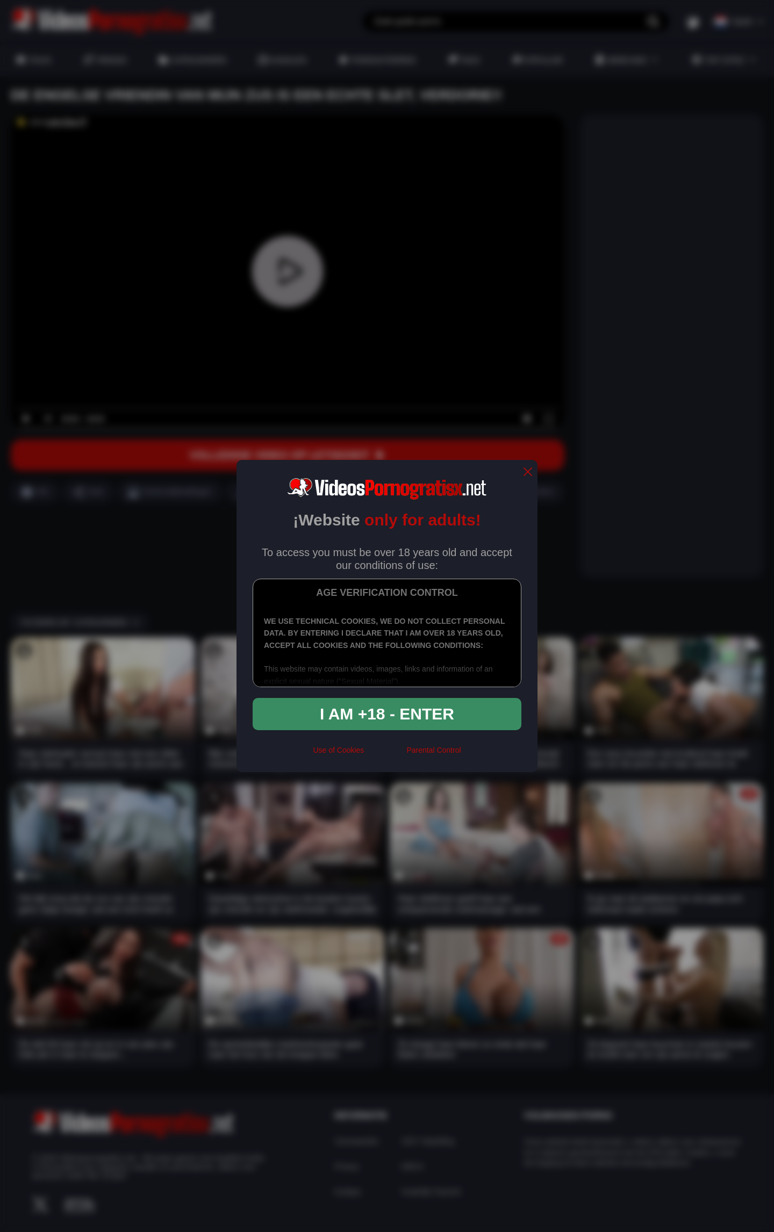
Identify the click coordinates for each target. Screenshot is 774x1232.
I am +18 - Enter (387, 714)
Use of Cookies (338, 750)
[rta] (385, 754)
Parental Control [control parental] (433, 750)
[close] (528, 472)
